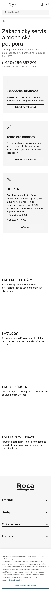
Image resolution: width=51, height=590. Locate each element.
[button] (5, 12)
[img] (25, 259)
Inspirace (25, 536)
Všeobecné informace (22, 91)
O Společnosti (25, 524)
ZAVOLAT (25, 227)
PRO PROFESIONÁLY (17, 280)
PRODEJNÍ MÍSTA (14, 387)
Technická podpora (21, 137)
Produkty (25, 500)
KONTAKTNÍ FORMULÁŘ (25, 107)
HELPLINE (14, 189)
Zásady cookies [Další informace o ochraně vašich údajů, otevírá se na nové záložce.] (15, 583)
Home (5, 21)
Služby (25, 512)
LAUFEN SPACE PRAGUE (19, 437)
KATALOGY (10, 333)
